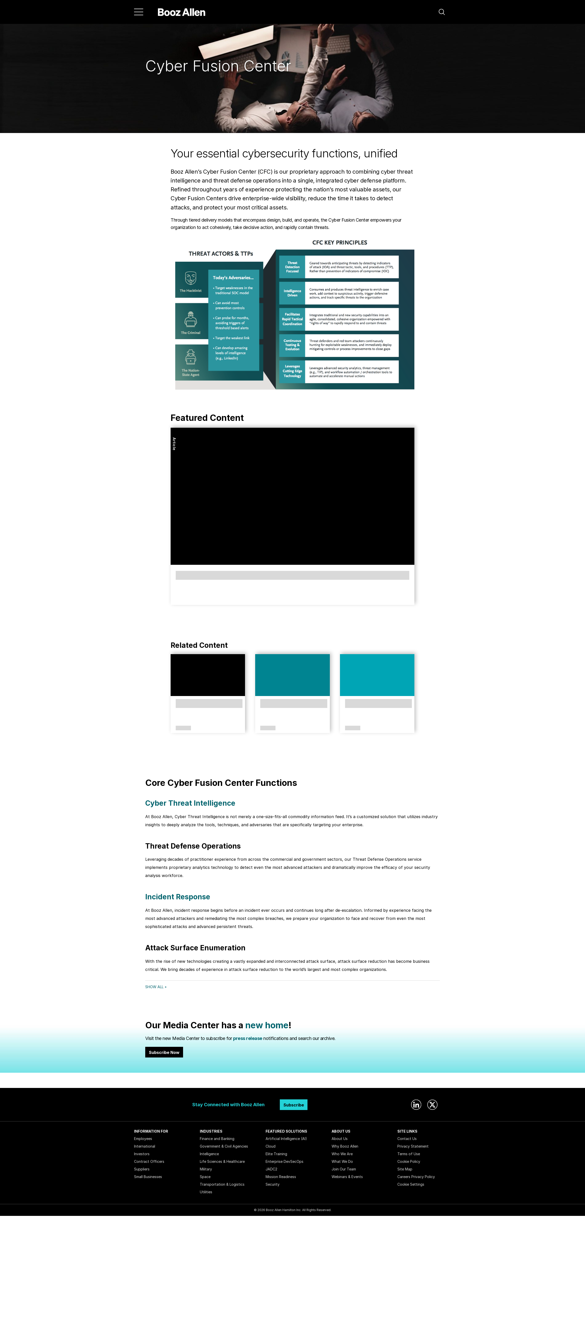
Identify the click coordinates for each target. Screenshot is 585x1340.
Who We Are (342, 1154)
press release (247, 1038)
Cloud (270, 1146)
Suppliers (142, 1169)
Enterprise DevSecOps (284, 1161)
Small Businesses (148, 1176)
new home (266, 1025)
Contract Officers (149, 1161)
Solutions (183, 728)
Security (273, 1184)
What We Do (342, 1161)
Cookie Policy (408, 1161)
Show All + (156, 987)
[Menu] (138, 11)
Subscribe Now (164, 1052)
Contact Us (407, 1138)
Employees (143, 1138)
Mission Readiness (281, 1176)
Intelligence (209, 1154)
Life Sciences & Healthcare (222, 1161)
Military (206, 1169)
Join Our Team (344, 1169)
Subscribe (293, 1104)
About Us (340, 1138)
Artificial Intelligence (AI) (286, 1138)
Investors (142, 1154)
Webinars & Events (347, 1176)
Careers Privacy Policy (416, 1176)
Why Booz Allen (345, 1146)
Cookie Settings (410, 1184)
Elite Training (276, 1154)
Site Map (404, 1169)
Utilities (206, 1192)
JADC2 (271, 1169)
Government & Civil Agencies (224, 1146)
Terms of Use (408, 1154)
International (144, 1146)
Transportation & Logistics (222, 1184)
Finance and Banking (217, 1138)
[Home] (181, 12)
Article (174, 444)
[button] (442, 12)
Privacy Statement (413, 1146)
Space (205, 1176)
